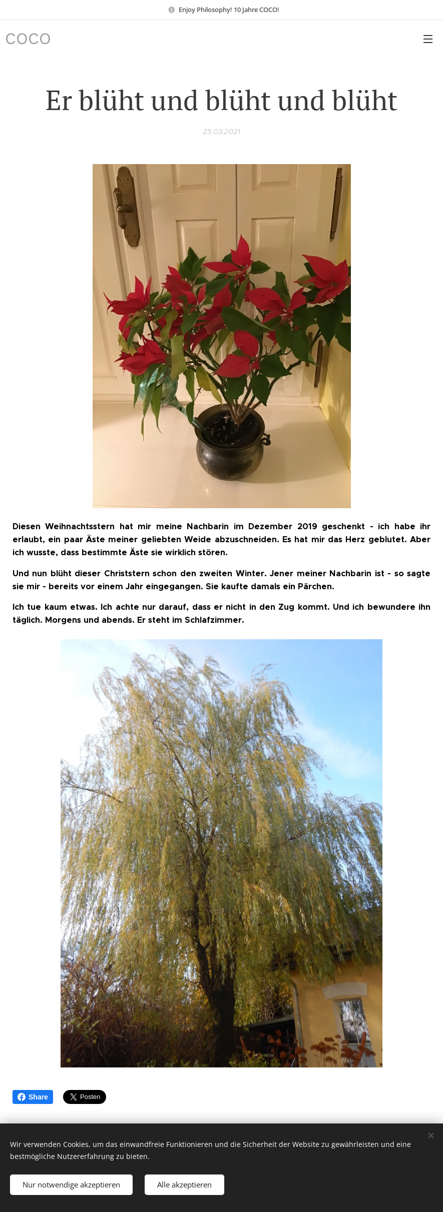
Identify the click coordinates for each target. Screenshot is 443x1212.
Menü (427, 39)
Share (33, 1097)
